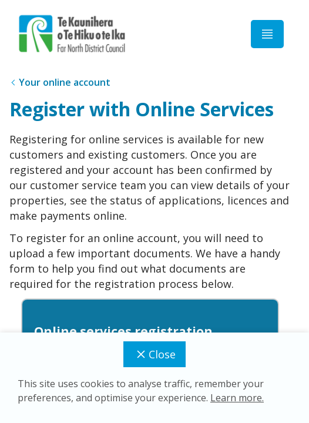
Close (154, 354)
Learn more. (237, 397)
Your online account (64, 82)
